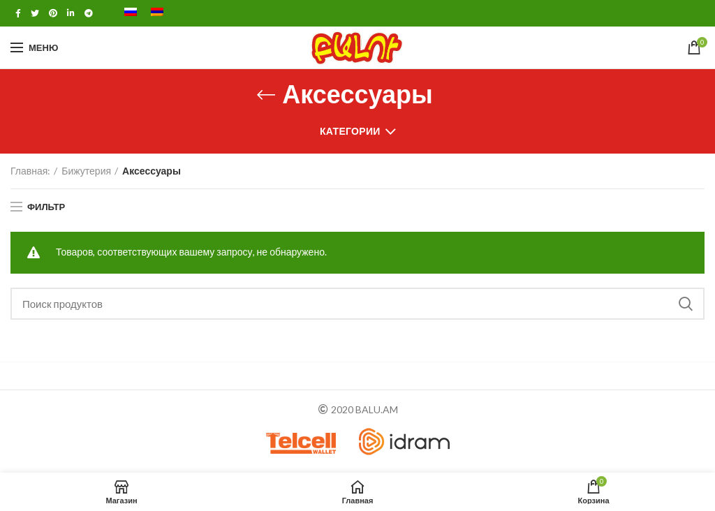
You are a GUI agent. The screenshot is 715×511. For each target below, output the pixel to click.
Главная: (30, 171)
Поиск (685, 304)
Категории (350, 131)
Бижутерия (86, 171)
